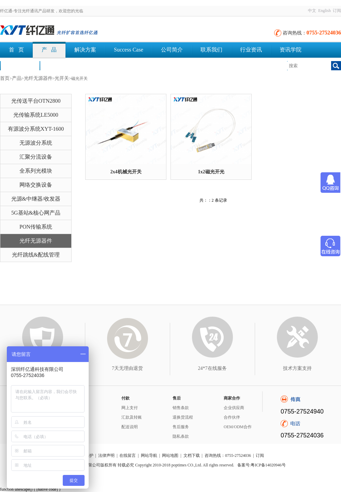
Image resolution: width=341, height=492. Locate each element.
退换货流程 (183, 417)
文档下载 (59, 65)
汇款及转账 (131, 417)
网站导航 (149, 455)
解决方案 (85, 50)
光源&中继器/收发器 (36, 199)
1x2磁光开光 (211, 171)
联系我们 (211, 50)
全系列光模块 (35, 171)
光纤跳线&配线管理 (36, 255)
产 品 (49, 50)
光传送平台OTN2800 (36, 101)
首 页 (16, 50)
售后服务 (181, 426)
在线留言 (127, 455)
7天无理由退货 (127, 368)
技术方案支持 (297, 368)
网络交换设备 (35, 185)
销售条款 (181, 407)
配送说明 (129, 426)
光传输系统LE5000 (35, 115)
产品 (16, 78)
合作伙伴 (232, 417)
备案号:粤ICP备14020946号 (261, 465)
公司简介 (172, 50)
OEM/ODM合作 (238, 426)
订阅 (337, 10)
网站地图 (170, 455)
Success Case (128, 50)
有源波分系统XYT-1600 (36, 129)
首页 (5, 78)
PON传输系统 (35, 227)
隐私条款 (181, 436)
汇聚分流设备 (35, 157)
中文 (312, 10)
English (324, 10)
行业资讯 (251, 50)
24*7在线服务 (212, 368)
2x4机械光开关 (126, 171)
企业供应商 (234, 407)
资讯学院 (290, 50)
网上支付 (129, 407)
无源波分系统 (35, 143)
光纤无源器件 (38, 78)
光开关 (62, 78)
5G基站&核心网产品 (35, 213)
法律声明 (106, 455)
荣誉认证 (20, 65)
